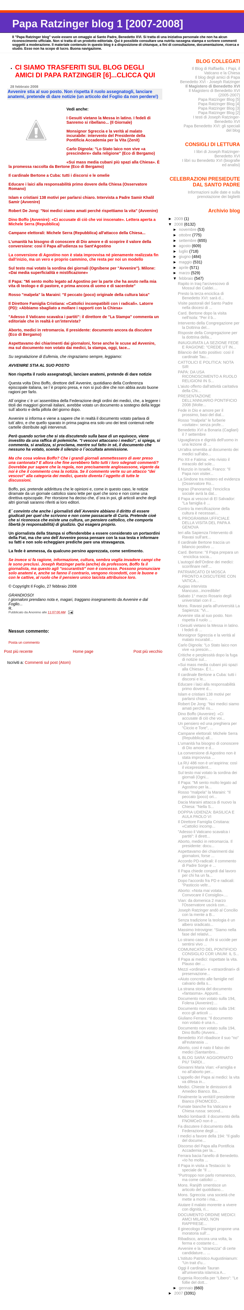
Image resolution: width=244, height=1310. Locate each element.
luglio (184, 251)
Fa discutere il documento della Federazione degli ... (205, 1128)
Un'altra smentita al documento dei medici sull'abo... (208, 451)
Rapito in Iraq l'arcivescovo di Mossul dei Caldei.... (203, 285)
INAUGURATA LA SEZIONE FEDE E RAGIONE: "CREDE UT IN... (208, 344)
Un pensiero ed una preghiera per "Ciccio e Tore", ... (207, 725)
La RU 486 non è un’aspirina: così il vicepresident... (207, 765)
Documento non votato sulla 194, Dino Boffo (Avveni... (207, 1030)
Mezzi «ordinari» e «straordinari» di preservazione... (209, 971)
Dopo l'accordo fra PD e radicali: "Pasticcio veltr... (206, 882)
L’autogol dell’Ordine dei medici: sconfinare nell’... (206, 564)
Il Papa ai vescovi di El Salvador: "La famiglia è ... (206, 500)
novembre (188, 229)
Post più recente (18, 651)
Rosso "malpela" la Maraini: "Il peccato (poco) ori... (204, 794)
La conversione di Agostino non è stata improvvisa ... (207, 755)
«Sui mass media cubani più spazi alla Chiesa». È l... (208, 666)
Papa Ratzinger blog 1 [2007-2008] (97, 24)
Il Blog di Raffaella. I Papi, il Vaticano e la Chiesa (216, 70)
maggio (186, 262)
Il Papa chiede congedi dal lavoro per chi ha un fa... (207, 873)
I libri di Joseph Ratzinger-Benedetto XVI (217, 153)
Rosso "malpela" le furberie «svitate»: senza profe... (202, 422)
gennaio (186, 1288)
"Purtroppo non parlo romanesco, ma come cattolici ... (207, 1177)
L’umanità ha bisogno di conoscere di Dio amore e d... (208, 745)
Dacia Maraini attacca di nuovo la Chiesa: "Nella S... (207, 804)
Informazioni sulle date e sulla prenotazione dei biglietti (214, 194)
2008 (179, 224)
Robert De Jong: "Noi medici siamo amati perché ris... (208, 706)
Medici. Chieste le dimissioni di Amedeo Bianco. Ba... (205, 1089)
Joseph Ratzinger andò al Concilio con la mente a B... (208, 912)
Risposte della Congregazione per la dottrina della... (207, 335)
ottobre (185, 235)
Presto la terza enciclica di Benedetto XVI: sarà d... (201, 295)
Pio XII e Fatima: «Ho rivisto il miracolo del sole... (204, 461)
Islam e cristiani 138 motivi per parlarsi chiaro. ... (204, 696)
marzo (185, 273)
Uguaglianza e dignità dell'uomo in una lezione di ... (208, 442)
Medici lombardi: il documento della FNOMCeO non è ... (209, 1118)
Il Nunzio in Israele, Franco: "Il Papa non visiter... (204, 471)
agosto (185, 246)
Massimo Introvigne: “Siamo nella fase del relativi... (207, 932)
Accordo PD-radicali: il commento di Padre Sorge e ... (207, 863)
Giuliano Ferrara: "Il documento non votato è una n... (205, 1020)
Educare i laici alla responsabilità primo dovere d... (206, 686)
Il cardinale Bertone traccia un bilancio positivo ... (204, 544)
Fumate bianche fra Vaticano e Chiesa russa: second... (204, 1108)
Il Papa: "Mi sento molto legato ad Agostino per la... (207, 784)
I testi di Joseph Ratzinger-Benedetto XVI (216, 119)
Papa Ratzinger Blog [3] (219, 108)
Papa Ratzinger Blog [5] (219, 99)
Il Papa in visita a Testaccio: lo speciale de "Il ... (204, 1167)
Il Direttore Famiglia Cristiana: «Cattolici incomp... (204, 824)
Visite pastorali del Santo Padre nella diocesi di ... (205, 305)
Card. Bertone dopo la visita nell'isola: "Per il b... (202, 315)
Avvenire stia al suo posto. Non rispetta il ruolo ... (205, 617)
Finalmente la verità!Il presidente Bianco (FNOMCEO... (206, 1099)
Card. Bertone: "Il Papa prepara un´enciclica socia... (208, 554)
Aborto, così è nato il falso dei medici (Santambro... (204, 1049)
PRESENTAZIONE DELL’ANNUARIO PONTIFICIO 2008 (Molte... (207, 400)
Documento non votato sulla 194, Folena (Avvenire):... (207, 1000)
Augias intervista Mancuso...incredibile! (199, 588)
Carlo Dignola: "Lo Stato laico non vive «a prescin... (207, 647)
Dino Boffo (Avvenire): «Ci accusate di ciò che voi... (201, 716)
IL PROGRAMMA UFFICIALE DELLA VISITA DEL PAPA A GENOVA (204, 522)
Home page (83, 651)
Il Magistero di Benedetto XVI (212, 86)
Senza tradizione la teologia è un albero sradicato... (206, 922)
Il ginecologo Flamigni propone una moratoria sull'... (208, 1231)
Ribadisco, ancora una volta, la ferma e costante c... (205, 1241)
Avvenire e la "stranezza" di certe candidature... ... (207, 1250)
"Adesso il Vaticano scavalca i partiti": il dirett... (204, 834)
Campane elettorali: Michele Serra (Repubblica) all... (208, 735)
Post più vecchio (148, 651)
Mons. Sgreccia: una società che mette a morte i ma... (206, 1197)
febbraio (186, 278)
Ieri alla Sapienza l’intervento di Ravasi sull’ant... (205, 534)
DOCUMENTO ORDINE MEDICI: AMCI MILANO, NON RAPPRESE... (207, 1219)
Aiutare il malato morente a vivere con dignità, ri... (207, 1207)
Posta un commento (24, 643)
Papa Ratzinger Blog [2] (219, 112)
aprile (184, 267)
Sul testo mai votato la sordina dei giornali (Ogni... (207, 774)
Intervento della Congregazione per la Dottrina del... (209, 325)
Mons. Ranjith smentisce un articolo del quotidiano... (202, 1187)
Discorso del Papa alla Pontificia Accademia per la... (206, 1148)
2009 (179, 218)
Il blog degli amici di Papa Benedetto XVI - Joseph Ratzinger (210, 79)
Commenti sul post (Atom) (48, 662)
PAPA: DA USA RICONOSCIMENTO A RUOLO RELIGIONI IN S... (207, 376)
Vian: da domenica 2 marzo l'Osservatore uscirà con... (203, 902)
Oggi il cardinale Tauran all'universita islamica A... (202, 1270)
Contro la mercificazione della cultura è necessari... (204, 510)
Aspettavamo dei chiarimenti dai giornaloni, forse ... (206, 853)
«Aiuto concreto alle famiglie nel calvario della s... (206, 981)
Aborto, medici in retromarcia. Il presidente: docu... (205, 843)
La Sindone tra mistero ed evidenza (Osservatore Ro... (209, 481)
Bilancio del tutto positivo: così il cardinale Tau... (206, 354)
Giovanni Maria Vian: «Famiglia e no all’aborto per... (207, 1069)
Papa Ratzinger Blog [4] (219, 104)
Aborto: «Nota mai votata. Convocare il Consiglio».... (203, 892)
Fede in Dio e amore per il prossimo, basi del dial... (201, 412)
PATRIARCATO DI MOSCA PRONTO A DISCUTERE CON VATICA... (207, 576)
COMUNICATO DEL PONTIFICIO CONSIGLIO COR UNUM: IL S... (208, 951)
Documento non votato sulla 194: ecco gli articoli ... (207, 1010)
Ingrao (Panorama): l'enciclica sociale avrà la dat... (204, 491)
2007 (179, 1293)
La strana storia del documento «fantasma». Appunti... (205, 991)
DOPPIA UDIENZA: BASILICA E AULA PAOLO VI (206, 814)
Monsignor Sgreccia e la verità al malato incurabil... (206, 637)
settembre (188, 240)
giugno (185, 256)
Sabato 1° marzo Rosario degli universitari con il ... (205, 598)
